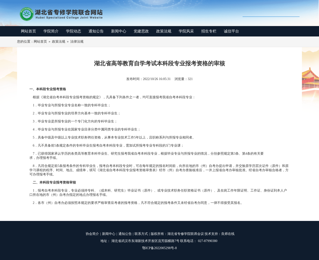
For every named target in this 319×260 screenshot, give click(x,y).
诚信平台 (231, 31)
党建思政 (141, 31)
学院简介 (51, 31)
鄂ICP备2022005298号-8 (159, 248)
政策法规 (163, 31)
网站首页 (28, 31)
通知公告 (96, 31)
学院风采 (186, 31)
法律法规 (77, 41)
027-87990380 (207, 241)
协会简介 (92, 234)
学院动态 (73, 31)
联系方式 (141, 234)
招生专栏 (208, 31)
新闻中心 (118, 31)
